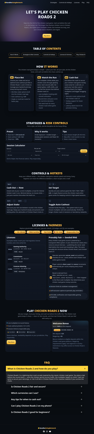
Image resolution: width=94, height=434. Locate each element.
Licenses (77, 2)
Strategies (53, 2)
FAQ (88, 2)
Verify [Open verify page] (15, 251)
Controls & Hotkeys (65, 2)
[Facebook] (44, 431)
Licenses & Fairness (66, 54)
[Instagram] (47, 431)
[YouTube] (50, 431)
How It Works (14, 54)
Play (83, 2)
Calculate (84, 150)
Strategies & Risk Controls (31, 54)
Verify (15, 261)
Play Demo (47, 36)
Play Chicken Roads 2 (82, 54)
